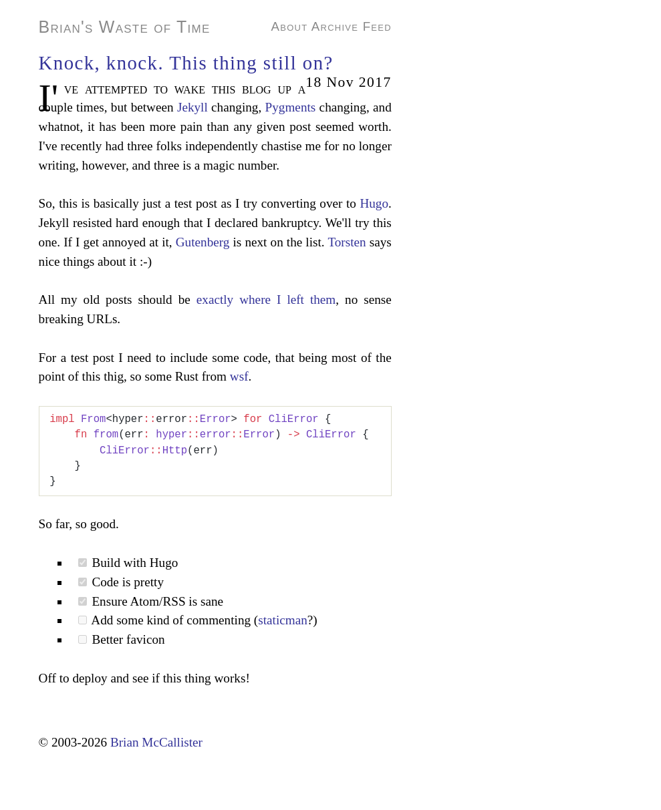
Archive (334, 26)
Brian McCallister (156, 742)
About (289, 26)
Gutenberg (203, 242)
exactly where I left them (266, 299)
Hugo (374, 203)
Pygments (290, 107)
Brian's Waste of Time (125, 26)
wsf (239, 376)
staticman (282, 620)
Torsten (346, 242)
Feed (377, 26)
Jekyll (192, 107)
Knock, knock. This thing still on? (186, 62)
